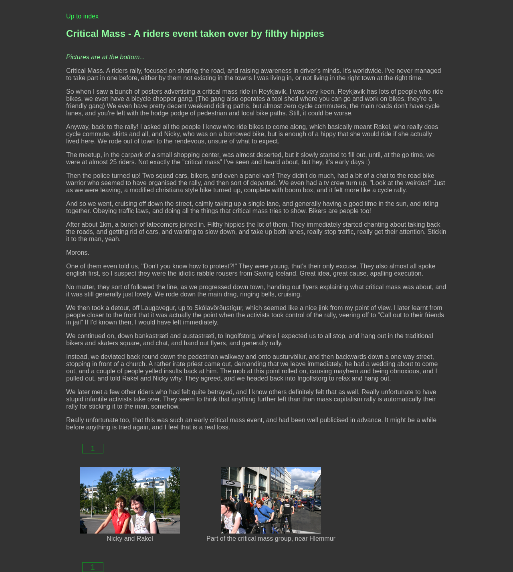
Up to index (82, 16)
